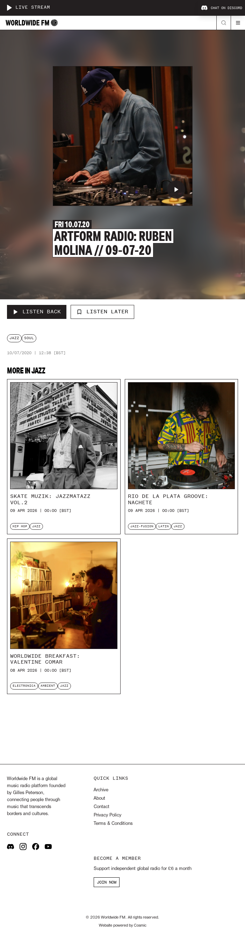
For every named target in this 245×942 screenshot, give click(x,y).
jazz (14, 338)
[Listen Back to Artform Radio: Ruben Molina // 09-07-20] (36, 312)
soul (29, 338)
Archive (101, 790)
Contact (101, 807)
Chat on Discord (221, 8)
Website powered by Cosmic (122, 925)
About (99, 798)
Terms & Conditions (113, 824)
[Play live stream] (9, 7)
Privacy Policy (107, 815)
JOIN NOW (106, 882)
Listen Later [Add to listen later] (102, 311)
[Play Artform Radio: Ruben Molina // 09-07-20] (176, 189)
